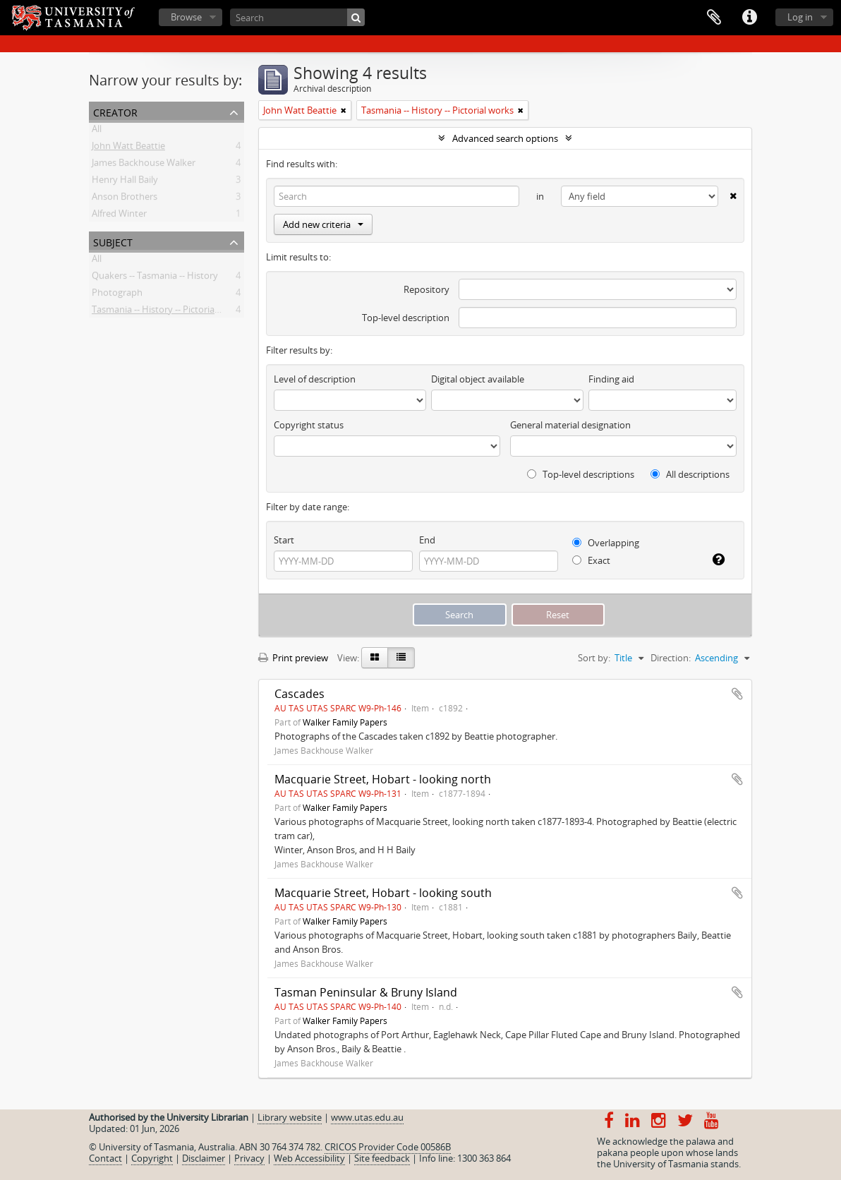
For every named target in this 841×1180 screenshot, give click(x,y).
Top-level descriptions (580, 474)
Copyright (152, 1158)
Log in (800, 17)
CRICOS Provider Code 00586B (388, 1146)
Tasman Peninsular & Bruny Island (365, 992)
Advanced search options (505, 138)
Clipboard (714, 17)
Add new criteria (323, 224)
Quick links (749, 17)
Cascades (299, 694)
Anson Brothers (124, 199)
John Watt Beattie (128, 148)
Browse (186, 17)
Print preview (293, 657)
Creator (115, 111)
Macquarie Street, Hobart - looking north (382, 779)
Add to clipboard (737, 694)
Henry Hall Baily (125, 182)
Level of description (315, 379)
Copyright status (309, 425)
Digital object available (477, 379)
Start (284, 540)
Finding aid (611, 379)
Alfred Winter (119, 216)
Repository (426, 289)
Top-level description (405, 317)
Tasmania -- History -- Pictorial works (168, 312)
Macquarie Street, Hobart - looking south (383, 893)
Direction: (671, 657)
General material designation (570, 425)
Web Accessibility (309, 1158)
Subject (113, 241)
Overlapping (605, 542)
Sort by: (594, 657)
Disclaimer (203, 1158)
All (97, 131)
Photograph (117, 295)
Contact (105, 1158)
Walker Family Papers (345, 722)
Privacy (249, 1158)
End (427, 540)
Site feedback (382, 1158)
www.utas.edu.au (367, 1117)
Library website (290, 1117)
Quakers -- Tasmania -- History (155, 278)
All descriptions (690, 474)
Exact (591, 560)
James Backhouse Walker (143, 165)
